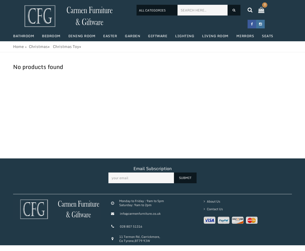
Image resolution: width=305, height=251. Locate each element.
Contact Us (214, 209)
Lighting (184, 36)
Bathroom (23, 36)
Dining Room (82, 36)
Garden (132, 36)
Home (18, 46)
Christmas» (39, 46)
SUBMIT (185, 177)
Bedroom (51, 36)
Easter (110, 36)
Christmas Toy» (67, 46)
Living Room (215, 36)
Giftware (157, 36)
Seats (267, 36)
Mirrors (245, 36)
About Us (213, 201)
